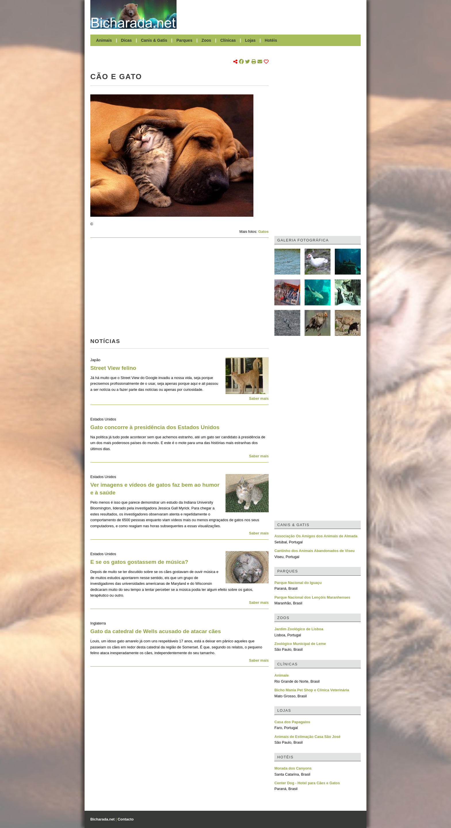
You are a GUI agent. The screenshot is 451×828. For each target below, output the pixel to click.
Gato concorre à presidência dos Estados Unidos (154, 427)
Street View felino (113, 368)
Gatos (263, 231)
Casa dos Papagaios (292, 722)
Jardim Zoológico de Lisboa (298, 629)
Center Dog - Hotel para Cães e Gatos (307, 783)
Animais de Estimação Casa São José (307, 736)
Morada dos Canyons (293, 768)
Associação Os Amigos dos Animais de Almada (316, 536)
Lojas (250, 40)
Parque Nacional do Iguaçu (298, 582)
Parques (184, 40)
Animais (104, 40)
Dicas (126, 40)
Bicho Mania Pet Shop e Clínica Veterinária (311, 690)
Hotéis (271, 40)
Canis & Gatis (154, 40)
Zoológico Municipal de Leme (300, 644)
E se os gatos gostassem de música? (139, 562)
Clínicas (228, 40)
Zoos (206, 40)
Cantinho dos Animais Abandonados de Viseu (314, 551)
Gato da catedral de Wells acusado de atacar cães (155, 631)
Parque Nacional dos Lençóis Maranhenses (312, 597)
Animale (281, 675)
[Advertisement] (271, 14)
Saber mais (259, 398)
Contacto (125, 819)
